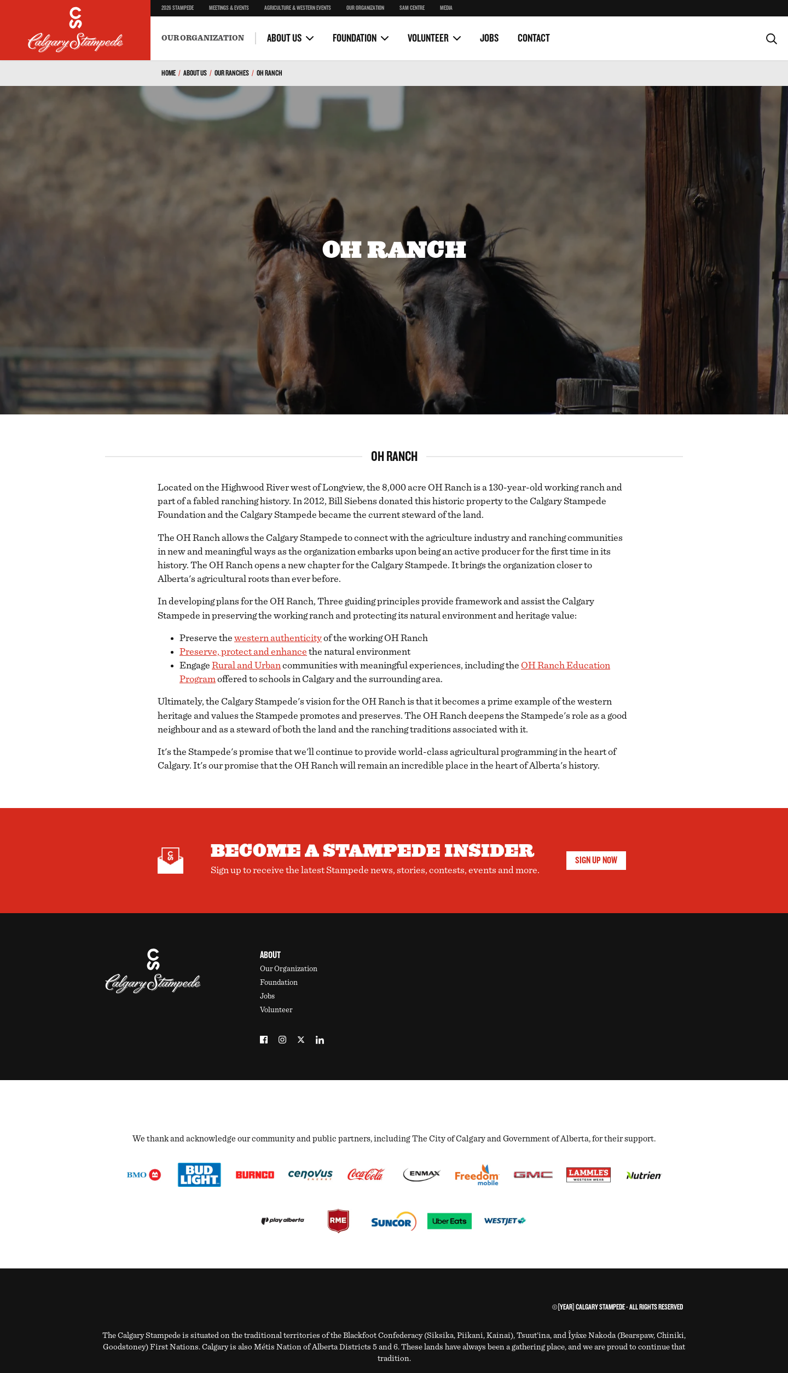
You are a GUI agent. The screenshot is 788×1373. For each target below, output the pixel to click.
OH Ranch (269, 73)
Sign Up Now (596, 860)
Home (168, 73)
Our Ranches (232, 73)
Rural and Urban (246, 666)
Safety (172, 17)
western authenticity (278, 638)
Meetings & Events (229, 8)
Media (446, 8)
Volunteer (428, 38)
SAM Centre (412, 8)
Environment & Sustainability (210, 30)
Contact (534, 38)
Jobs (489, 38)
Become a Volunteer (192, 27)
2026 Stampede (177, 8)
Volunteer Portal (435, 27)
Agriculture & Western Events (297, 8)
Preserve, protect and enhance (243, 652)
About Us (284, 38)
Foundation (354, 38)
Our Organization (365, 8)
